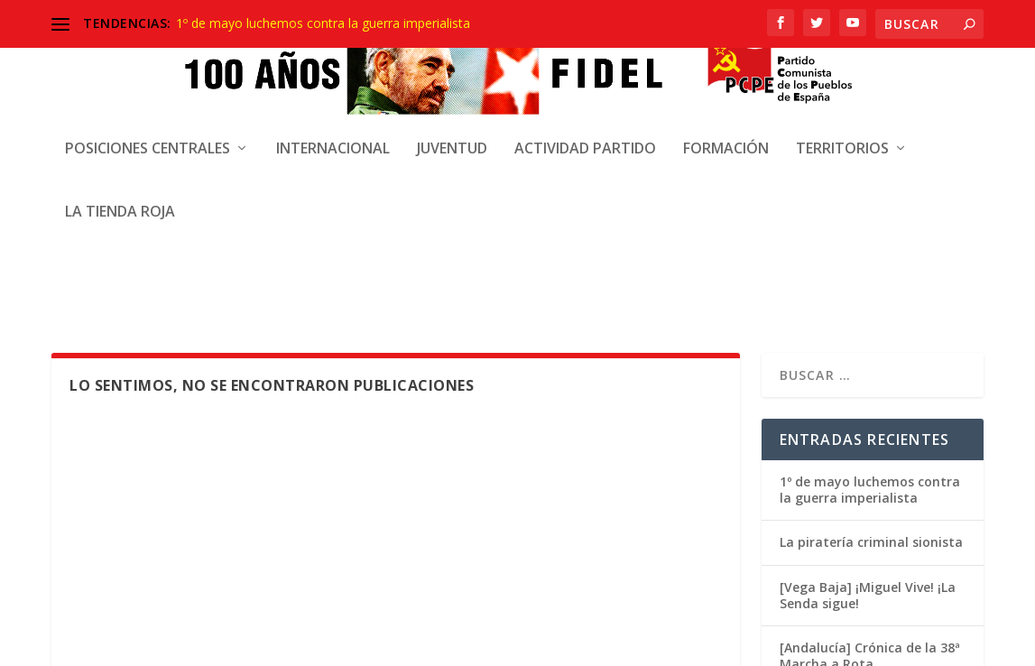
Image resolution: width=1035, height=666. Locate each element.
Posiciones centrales (147, 134)
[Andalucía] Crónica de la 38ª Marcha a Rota (870, 386)
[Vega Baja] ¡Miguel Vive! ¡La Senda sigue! (868, 326)
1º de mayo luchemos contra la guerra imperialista (323, 23)
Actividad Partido (585, 134)
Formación (726, 134)
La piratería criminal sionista (871, 273)
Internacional (333, 134)
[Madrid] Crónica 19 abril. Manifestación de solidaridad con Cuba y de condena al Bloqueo (873, 463)
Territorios (842, 134)
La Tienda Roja (120, 197)
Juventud (452, 134)
